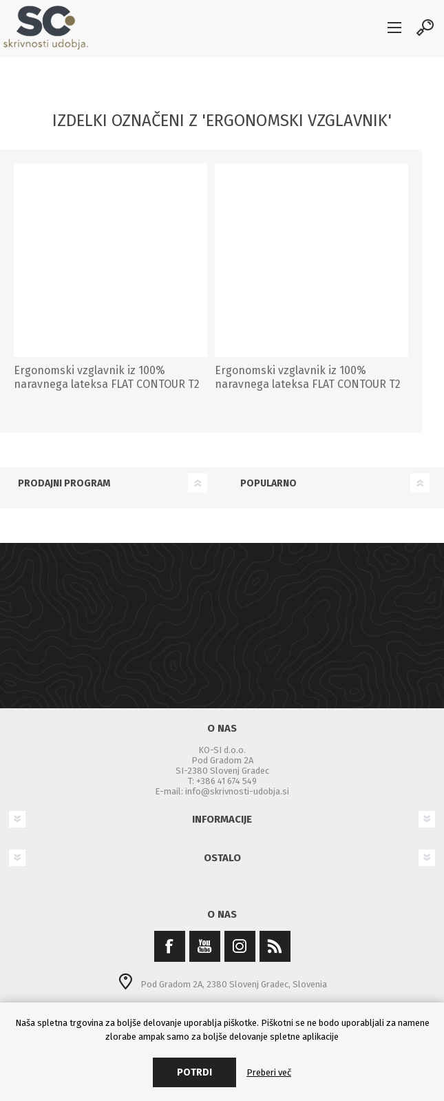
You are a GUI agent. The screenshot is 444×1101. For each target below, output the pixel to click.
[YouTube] (204, 946)
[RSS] (275, 946)
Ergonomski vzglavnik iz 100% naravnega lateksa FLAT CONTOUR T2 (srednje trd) (308, 385)
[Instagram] (239, 946)
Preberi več (268, 1072)
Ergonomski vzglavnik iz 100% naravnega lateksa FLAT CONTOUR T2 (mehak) (107, 385)
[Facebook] (169, 946)
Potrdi (194, 1072)
